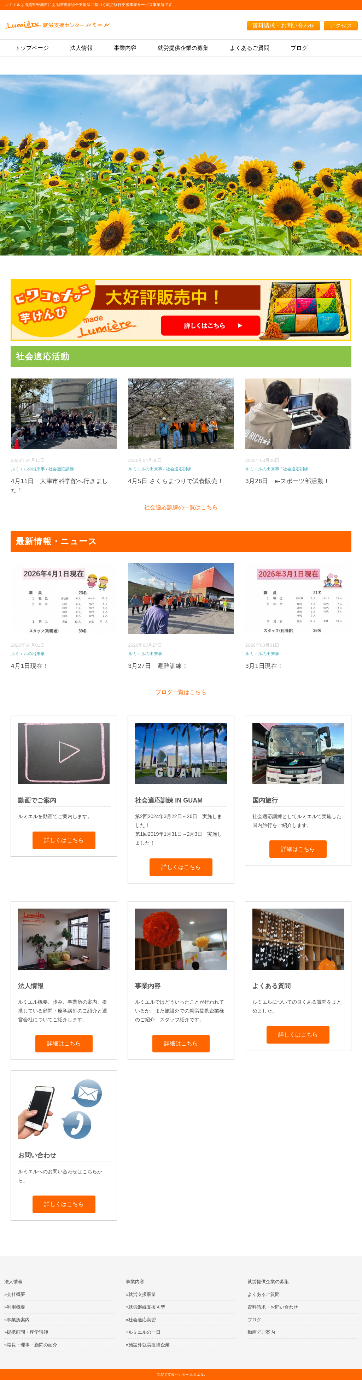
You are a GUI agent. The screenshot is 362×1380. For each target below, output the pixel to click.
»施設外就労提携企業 (148, 1344)
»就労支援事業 (141, 1294)
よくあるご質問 (249, 48)
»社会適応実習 (141, 1319)
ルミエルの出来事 (28, 468)
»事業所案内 (17, 1319)
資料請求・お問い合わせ (283, 26)
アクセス (340, 26)
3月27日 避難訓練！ (158, 666)
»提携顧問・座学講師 (26, 1332)
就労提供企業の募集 (183, 48)
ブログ (299, 48)
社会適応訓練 (61, 468)
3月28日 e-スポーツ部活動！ (287, 481)
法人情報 (81, 48)
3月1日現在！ (264, 666)
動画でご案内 (261, 1332)
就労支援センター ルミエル (182, 1374)
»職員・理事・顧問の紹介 (30, 1344)
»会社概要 (14, 1294)
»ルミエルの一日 (143, 1332)
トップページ (32, 48)
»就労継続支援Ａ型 (145, 1307)
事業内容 (125, 48)
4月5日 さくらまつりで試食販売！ (176, 481)
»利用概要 (14, 1307)
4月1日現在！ (30, 666)
